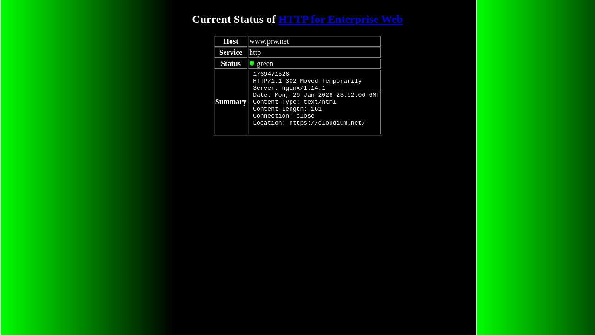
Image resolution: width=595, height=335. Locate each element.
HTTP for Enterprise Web (340, 19)
